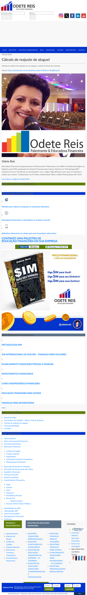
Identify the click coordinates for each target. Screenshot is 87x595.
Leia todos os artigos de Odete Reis (16, 179)
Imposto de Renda (11, 477)
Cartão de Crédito (13, 451)
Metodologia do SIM (12, 508)
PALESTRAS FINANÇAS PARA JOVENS (56, 547)
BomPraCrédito (10, 417)
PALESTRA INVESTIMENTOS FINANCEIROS (35, 544)
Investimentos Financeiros (14, 480)
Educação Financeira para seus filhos (18, 469)
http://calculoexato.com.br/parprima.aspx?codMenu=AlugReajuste (34, 70)
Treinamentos (71, 50)
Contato (81, 50)
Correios (7, 428)
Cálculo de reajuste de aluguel (16, 423)
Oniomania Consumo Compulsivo (19, 459)
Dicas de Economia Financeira (16, 441)
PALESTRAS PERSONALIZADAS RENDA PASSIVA (57, 569)
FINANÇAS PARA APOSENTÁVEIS (18, 403)
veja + (4, 407)
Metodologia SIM (11, 511)
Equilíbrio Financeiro (12, 472)
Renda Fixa (10, 498)
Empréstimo (11, 456)
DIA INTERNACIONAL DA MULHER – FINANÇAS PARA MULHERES (34, 354)
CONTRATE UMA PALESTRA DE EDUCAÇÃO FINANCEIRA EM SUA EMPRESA (29, 240)
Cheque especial (12, 454)
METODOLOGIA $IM (12, 345)
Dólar (8, 484)
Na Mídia (60, 50)
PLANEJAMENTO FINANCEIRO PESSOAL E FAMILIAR (27, 364)
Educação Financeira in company (17, 466)
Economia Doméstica (12, 444)
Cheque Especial (12, 547)
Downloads (50, 50)
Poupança (8, 519)
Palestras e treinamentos (28, 50)
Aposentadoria (10, 438)
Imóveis (9, 487)
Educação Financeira (12, 446)
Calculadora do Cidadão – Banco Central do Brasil (24, 420)
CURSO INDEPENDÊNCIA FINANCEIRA (21, 383)
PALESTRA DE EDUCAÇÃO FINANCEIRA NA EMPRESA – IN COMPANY (35, 555)
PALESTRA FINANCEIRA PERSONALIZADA (35, 536)
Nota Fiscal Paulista (12, 513)
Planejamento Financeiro (16, 462)
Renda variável (16, 501)
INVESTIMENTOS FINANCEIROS (17, 374)
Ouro (8, 490)
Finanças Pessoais (11, 475)
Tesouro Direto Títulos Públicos (18, 503)
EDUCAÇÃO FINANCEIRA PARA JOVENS (21, 393)
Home (4, 50)
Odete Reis (12, 50)
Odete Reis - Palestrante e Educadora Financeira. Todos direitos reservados (35, 593)
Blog (42, 50)
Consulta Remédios (11, 426)
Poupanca (10, 493)
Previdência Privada (14, 495)
